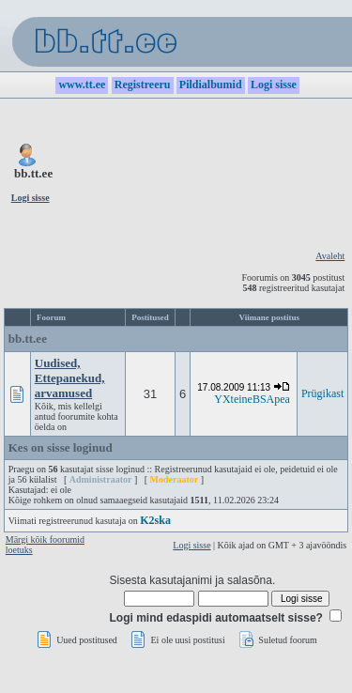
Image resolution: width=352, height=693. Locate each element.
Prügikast (322, 393)
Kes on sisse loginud (60, 447)
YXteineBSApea (252, 399)
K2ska (155, 520)
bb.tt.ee (27, 338)
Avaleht (329, 256)
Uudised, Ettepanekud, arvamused (70, 378)
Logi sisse (191, 545)
